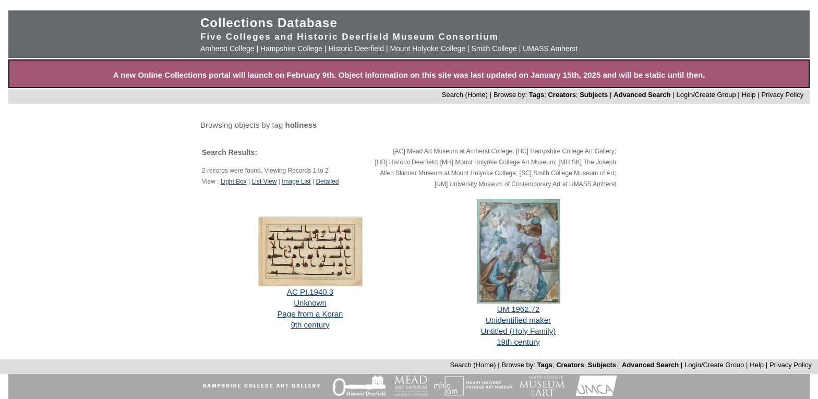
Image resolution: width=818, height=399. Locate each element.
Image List (296, 181)
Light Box (234, 181)
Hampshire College (291, 48)
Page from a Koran (310, 313)
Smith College (494, 48)
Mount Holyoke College (427, 48)
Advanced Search (642, 95)
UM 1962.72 (518, 309)
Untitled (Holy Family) (518, 331)
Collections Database (269, 23)
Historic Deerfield (356, 48)
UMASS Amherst (550, 48)
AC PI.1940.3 (310, 291)
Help (749, 95)
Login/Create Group (707, 95)
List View (264, 181)
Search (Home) (465, 95)
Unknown (310, 302)
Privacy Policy (782, 95)
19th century (518, 341)
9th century (310, 324)
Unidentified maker (518, 320)
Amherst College (227, 48)
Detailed (327, 181)
